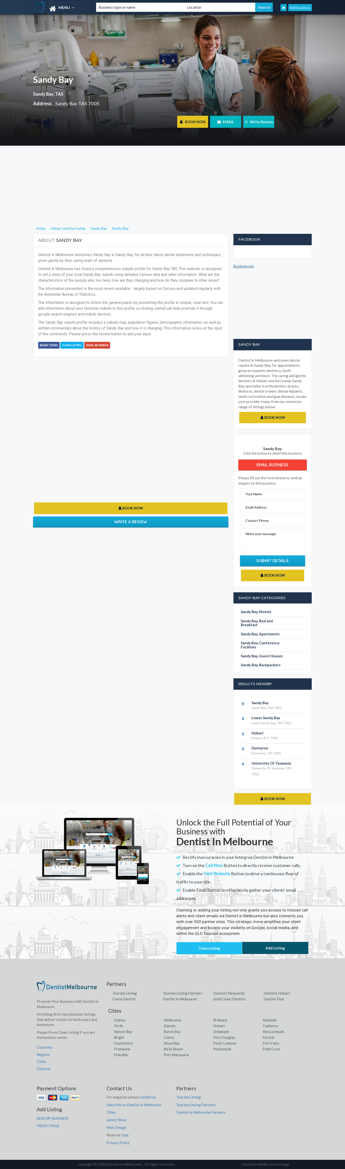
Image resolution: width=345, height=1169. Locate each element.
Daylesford (123, 1043)
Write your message (261, 534)
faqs (125, 1135)
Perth (118, 1026)
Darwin (170, 1026)
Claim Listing (72, 345)
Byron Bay (172, 1031)
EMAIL (225, 122)
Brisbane (220, 1020)
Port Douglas (224, 1037)
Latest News (116, 1120)
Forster (269, 1037)
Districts (44, 1069)
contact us (147, 1097)
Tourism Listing (124, 993)
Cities (41, 1061)
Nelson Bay (123, 1031)
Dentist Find (274, 999)
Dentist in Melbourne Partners (200, 1112)
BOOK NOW (192, 122)
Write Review (259, 122)
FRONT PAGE (48, 1126)
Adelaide (270, 1020)
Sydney (120, 1020)
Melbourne (172, 1020)
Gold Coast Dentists (229, 999)
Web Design (116, 1127)
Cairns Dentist (124, 999)
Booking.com (243, 266)
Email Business (97, 345)
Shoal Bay (172, 1043)
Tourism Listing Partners (182, 993)
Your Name (254, 494)
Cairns (169, 1037)
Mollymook (222, 1049)
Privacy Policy (118, 1142)
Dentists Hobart (277, 993)
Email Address (256, 507)
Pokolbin (121, 1055)
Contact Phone (257, 520)
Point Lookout (224, 1043)
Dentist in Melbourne (180, 999)
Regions (43, 1054)
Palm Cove (271, 1049)
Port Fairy (271, 1043)
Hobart (219, 1026)
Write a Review (130, 521)
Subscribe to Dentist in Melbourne (133, 1105)
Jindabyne (221, 1031)
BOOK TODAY (49, 345)
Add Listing (275, 948)
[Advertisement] (172, 191)
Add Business (300, 8)
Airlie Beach (173, 1049)
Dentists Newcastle (229, 993)
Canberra (270, 1026)
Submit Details (272, 560)
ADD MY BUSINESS (53, 1118)
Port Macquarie (176, 1055)
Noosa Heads (273, 1031)
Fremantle (122, 1049)
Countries (45, 1047)
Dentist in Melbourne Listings (265, 1164)
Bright (119, 1037)
